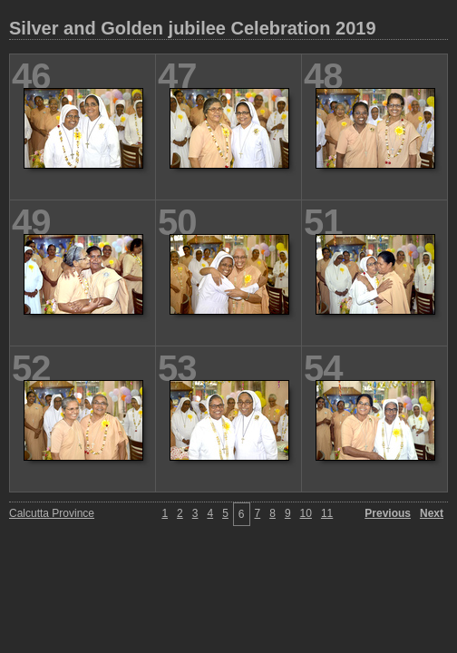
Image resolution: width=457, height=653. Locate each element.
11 (327, 513)
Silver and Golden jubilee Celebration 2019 (192, 28)
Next (431, 513)
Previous (388, 513)
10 (306, 513)
